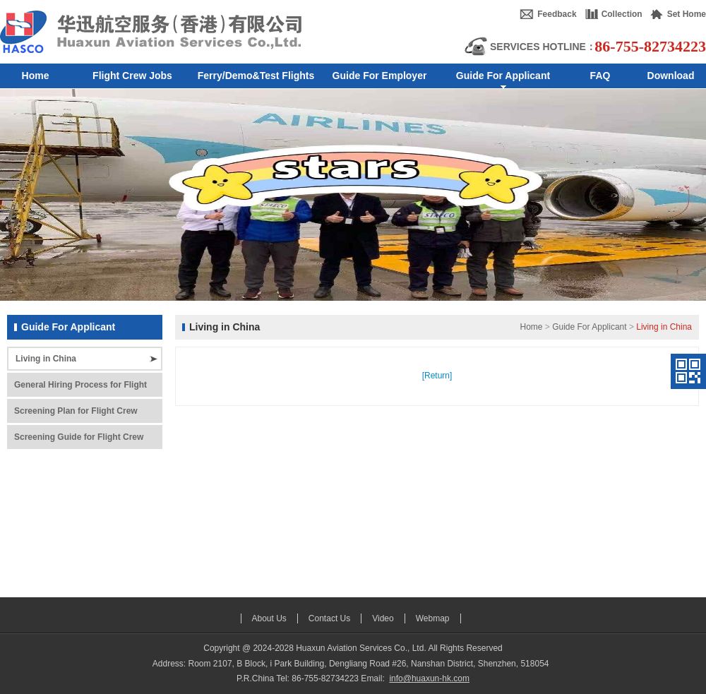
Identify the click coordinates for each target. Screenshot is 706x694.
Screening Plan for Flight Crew (76, 411)
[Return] (437, 376)
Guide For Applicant (589, 327)
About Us (269, 618)
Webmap (433, 618)
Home (531, 327)
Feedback (556, 14)
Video (382, 618)
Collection (622, 14)
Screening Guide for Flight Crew (78, 437)
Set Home (686, 14)
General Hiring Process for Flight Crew (80, 388)
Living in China (46, 359)
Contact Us (329, 618)
